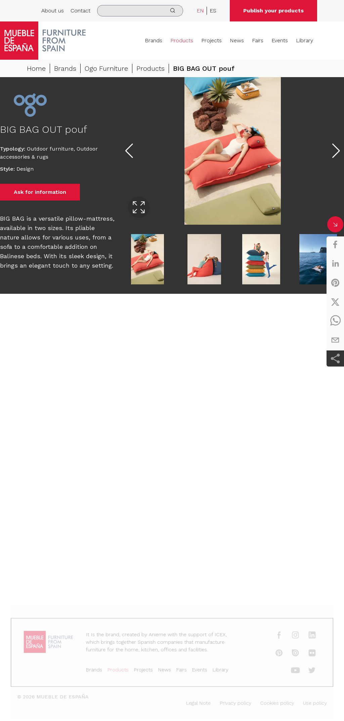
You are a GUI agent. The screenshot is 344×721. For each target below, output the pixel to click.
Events (279, 40)
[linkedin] (335, 264)
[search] (140, 10)
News (237, 40)
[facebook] (335, 244)
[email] (335, 340)
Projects (211, 40)
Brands (153, 40)
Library (304, 40)
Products (181, 40)
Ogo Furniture (106, 68)
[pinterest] (335, 283)
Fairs (257, 40)
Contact (80, 10)
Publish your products (273, 10)
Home (36, 68)
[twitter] (335, 302)
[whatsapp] (335, 321)
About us (52, 10)
